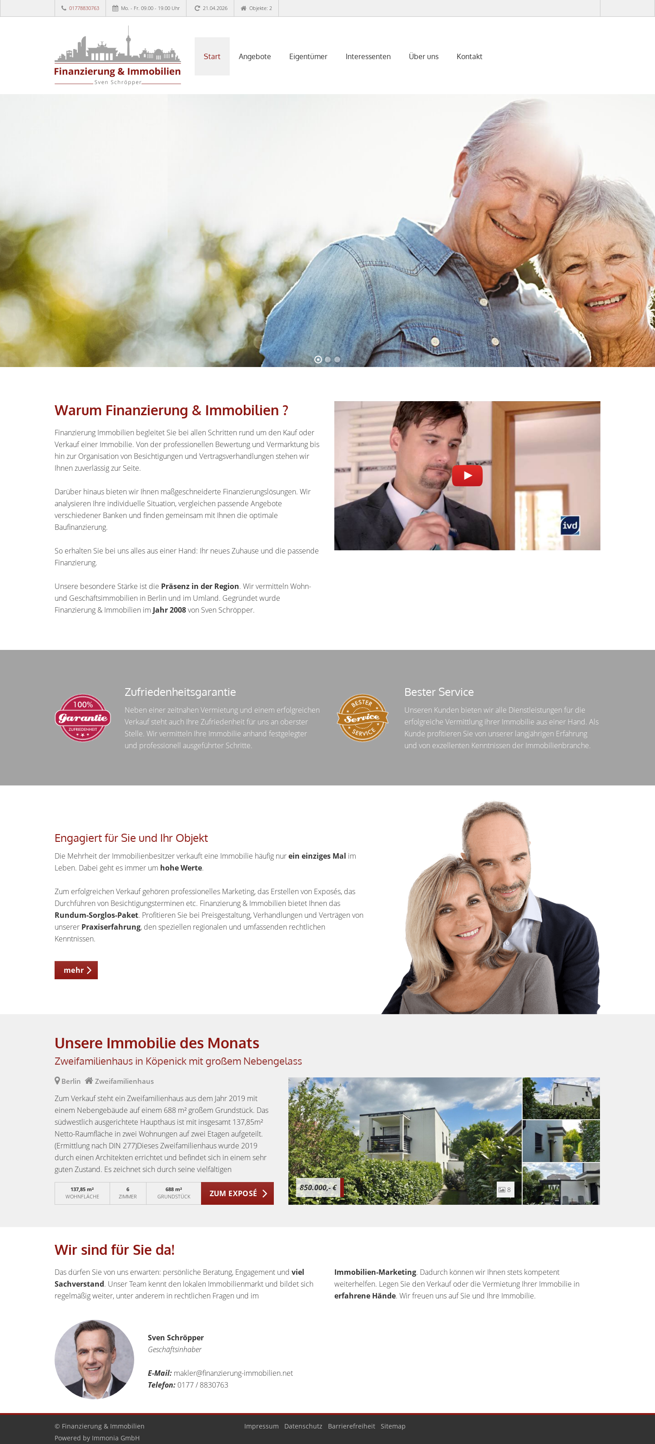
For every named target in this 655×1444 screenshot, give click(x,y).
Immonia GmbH (116, 1438)
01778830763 (84, 8)
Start (212, 56)
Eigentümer (308, 56)
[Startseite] (118, 55)
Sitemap (393, 1426)
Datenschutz (303, 1426)
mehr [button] (74, 970)
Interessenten (368, 56)
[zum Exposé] (561, 1098)
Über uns (423, 56)
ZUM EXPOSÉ (233, 1193)
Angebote (255, 56)
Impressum (261, 1426)
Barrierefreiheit (351, 1426)
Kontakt (470, 56)
